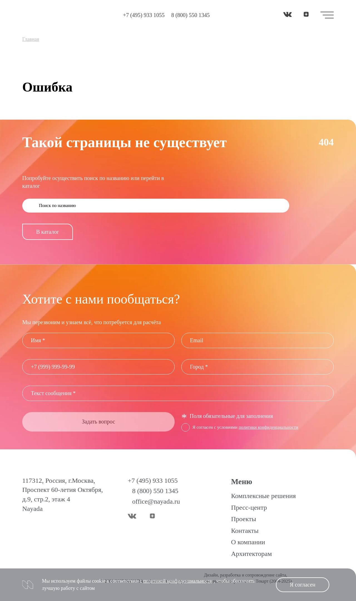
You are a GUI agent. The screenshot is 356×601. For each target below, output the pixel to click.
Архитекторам (251, 553)
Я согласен (302, 585)
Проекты (243, 519)
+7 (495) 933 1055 (144, 15)
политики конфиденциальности (268, 427)
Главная (30, 39)
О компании (248, 542)
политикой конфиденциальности (177, 581)
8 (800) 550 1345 (190, 15)
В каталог (47, 232)
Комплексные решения (263, 495)
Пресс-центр (249, 507)
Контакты (245, 530)
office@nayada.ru (156, 501)
